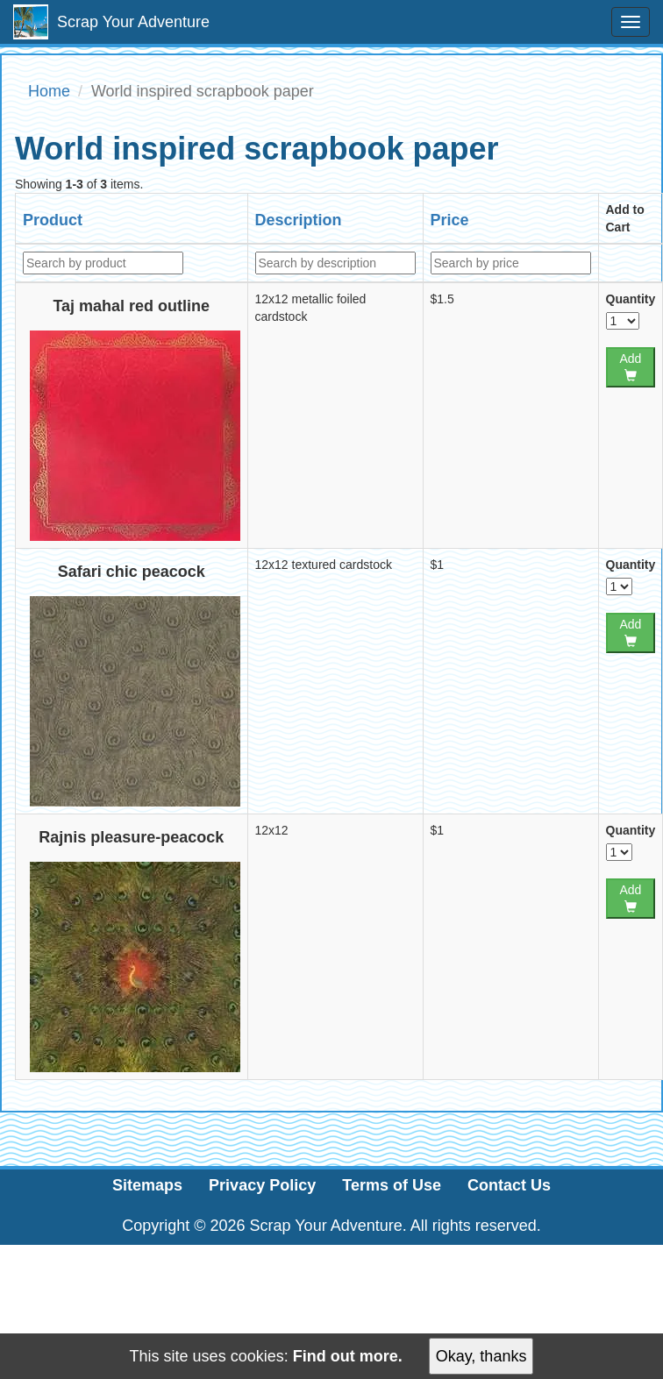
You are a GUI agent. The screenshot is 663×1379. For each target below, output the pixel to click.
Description (298, 220)
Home (49, 91)
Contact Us (509, 1185)
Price (450, 220)
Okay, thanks (481, 1356)
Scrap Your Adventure (111, 21)
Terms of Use (391, 1185)
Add (630, 366)
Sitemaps (147, 1185)
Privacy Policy (262, 1185)
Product (52, 220)
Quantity (631, 299)
